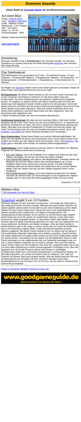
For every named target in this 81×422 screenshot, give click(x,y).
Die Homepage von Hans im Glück (19, 192)
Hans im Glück (15, 19)
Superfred (8, 200)
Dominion (58, 63)
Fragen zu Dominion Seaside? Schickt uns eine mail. (25, 269)
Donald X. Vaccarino (17, 21)
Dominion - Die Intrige (11, 132)
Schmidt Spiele (33, 10)
